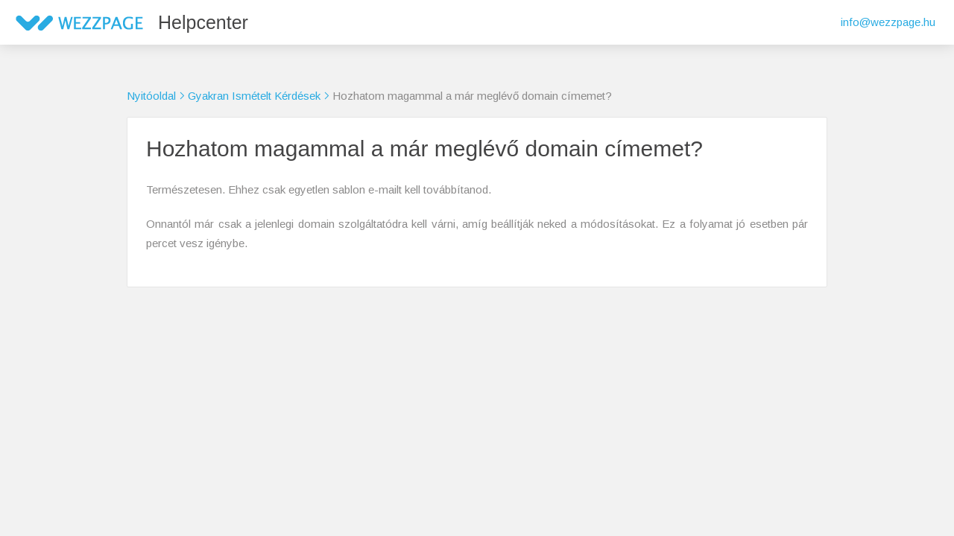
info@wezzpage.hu (888, 22)
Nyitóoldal (151, 95)
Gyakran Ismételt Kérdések (254, 95)
